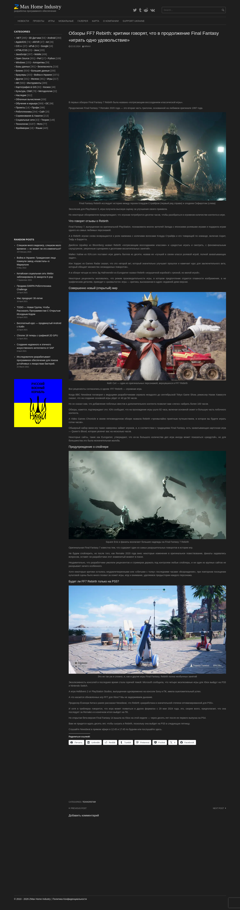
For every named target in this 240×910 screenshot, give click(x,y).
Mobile (37, 54)
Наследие (21, 95)
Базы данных (23, 66)
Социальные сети (25, 120)
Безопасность (45, 66)
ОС (47, 103)
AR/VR (36, 42)
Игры (51, 21)
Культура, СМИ (24, 91)
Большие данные (40, 70)
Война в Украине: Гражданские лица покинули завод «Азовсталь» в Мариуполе (36, 261)
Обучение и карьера (26, 103)
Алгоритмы (39, 62)
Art (47, 42)
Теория (45, 120)
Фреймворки (22, 128)
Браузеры (21, 74)
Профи (35, 107)
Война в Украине (43, 74)
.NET (18, 38)
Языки (39, 128)
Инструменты (34, 83)
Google (44, 46)
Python (51, 58)
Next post (218, 808)
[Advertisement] (147, 74)
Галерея (83, 21)
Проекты (38, 21)
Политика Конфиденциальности (70, 899)
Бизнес (19, 70)
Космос (47, 87)
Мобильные (66, 21)
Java (36, 50)
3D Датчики (35, 38)
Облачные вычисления (28, 99)
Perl (39, 58)
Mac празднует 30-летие (30, 298)
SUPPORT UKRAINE (134, 21)
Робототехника (24, 111)
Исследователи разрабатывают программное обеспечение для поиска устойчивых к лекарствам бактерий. (37, 360)
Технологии (89, 802)
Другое (19, 79)
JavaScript (21, 54)
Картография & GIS (26, 87)
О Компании (111, 21)
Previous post (79, 808)
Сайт (42, 111)
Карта (95, 21)
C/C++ (19, 46)
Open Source (22, 58)
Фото (39, 124)
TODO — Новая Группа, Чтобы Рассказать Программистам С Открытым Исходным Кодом (38, 310)
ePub (31, 46)
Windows (20, 62)
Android (51, 38)
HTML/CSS (21, 50)
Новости (23, 21)
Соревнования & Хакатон (29, 115)
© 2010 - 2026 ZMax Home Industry (32, 899)
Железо (35, 79)
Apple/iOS (21, 42)
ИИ (17, 83)
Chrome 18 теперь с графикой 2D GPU (37, 335)
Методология (45, 91)
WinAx (87, 46)
